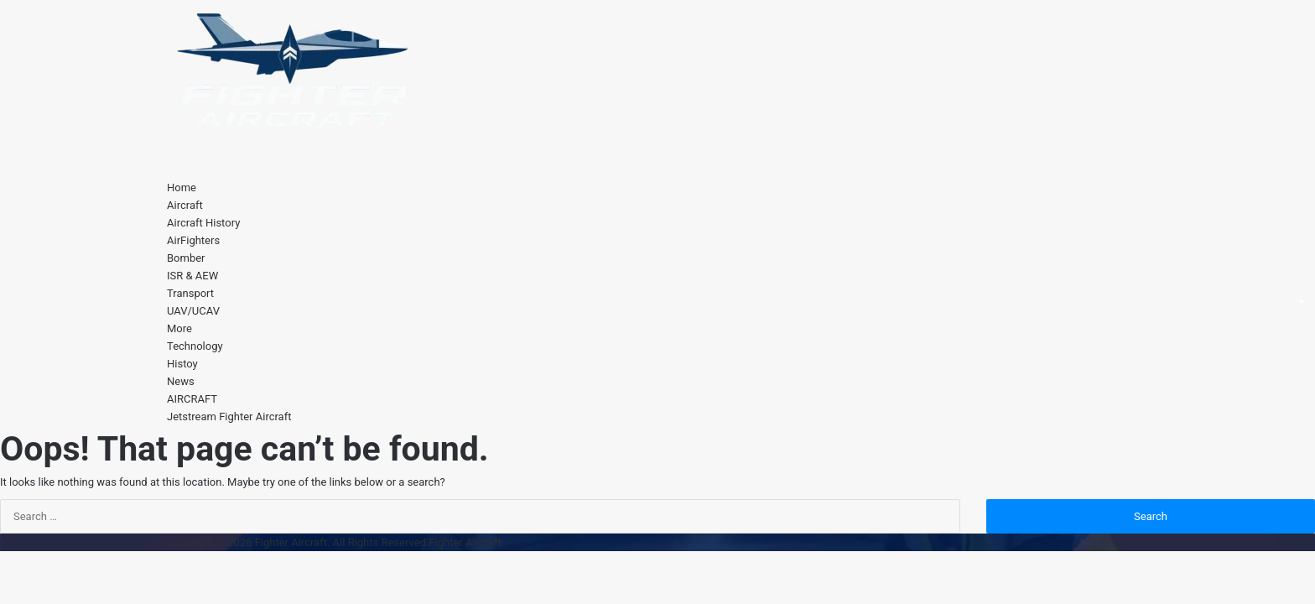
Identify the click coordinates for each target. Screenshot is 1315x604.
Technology (195, 346)
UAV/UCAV (193, 311)
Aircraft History (203, 222)
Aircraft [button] (185, 205)
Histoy (182, 363)
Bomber (186, 258)
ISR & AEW (192, 275)
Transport (190, 293)
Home (181, 187)
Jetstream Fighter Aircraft (229, 416)
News (181, 381)
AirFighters (193, 240)
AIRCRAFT (192, 399)
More (179, 328)
